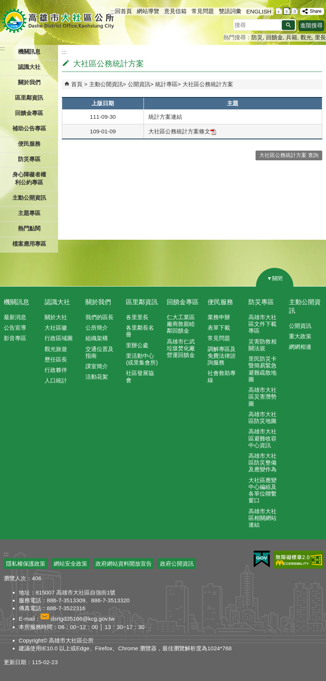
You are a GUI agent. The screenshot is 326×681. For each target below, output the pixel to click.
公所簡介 (96, 327)
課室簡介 (96, 366)
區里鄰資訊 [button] (29, 97)
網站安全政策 (70, 563)
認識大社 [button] (29, 67)
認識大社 (57, 302)
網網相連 (300, 346)
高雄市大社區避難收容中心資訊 (262, 438)
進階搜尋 (311, 25)
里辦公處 (137, 345)
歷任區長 (56, 359)
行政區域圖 (59, 338)
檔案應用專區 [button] (29, 243)
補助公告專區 (29, 128)
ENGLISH (258, 11)
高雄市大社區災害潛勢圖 (262, 396)
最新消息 (15, 317)
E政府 (262, 559)
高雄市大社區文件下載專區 (262, 324)
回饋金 (274, 37)
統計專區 (166, 84)
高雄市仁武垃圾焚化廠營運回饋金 (181, 348)
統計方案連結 (165, 117)
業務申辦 (219, 317)
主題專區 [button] (29, 213)
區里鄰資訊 (142, 302)
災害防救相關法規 (262, 344)
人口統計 (56, 380)
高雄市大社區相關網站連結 (262, 518)
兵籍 (291, 37)
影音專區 (15, 338)
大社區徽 (56, 327)
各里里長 (137, 317)
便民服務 (220, 302)
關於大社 (56, 317)
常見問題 (202, 11)
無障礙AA (299, 560)
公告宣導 (15, 327)
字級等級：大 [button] (295, 11)
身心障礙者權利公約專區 (29, 178)
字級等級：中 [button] (286, 11)
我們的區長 (99, 317)
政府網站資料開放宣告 (124, 563)
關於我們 (98, 302)
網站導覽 (148, 11)
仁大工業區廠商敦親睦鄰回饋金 (181, 324)
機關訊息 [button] (29, 51)
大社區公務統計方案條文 (182, 131)
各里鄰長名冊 (140, 331)
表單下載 (219, 327)
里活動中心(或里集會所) (142, 359)
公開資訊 (139, 84)
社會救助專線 (222, 376)
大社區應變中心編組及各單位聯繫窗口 (262, 490)
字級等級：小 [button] (279, 11)
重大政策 (300, 336)
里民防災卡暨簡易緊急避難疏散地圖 (262, 368)
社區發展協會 (140, 376)
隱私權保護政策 (25, 563)
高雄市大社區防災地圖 (262, 417)
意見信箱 (175, 11)
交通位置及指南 (99, 352)
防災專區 (261, 302)
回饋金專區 (29, 113)
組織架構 (96, 338)
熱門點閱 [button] (29, 228)
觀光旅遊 (56, 349)
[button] (288, 25)
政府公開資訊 (177, 563)
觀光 (306, 37)
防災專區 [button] (29, 159)
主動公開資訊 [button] (29, 197)
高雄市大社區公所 (59, 20)
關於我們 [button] (29, 82)
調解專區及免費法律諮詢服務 (222, 356)
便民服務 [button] (29, 143)
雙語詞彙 (230, 11)
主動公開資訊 (106, 84)
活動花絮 (96, 376)
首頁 (76, 84)
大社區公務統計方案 (207, 84)
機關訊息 (16, 302)
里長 (320, 37)
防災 (257, 37)
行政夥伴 (56, 370)
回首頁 (123, 11)
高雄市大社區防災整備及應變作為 (262, 462)
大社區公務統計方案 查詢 (289, 155)
